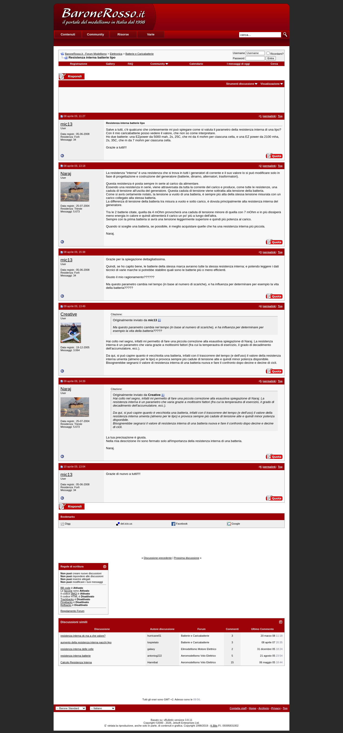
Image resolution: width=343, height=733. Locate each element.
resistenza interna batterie (76, 655)
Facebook (181, 523)
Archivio (263, 708)
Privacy (276, 708)
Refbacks (66, 605)
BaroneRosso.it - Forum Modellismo (86, 53)
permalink (269, 116)
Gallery (110, 63)
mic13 (66, 124)
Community (159, 63)
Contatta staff (238, 708)
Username (239, 53)
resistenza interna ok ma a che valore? (83, 635)
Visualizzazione (270, 83)
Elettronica (116, 53)
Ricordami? (275, 53)
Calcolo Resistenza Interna (76, 662)
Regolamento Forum (72, 611)
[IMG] (74, 593)
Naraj (66, 173)
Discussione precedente (158, 557)
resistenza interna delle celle (77, 649)
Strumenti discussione (240, 83)
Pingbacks (67, 602)
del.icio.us (126, 523)
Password (238, 58)
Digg (68, 523)
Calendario (196, 63)
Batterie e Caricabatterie (140, 53)
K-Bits (213, 725)
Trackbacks (67, 599)
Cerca (274, 63)
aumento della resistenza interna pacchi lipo (86, 642)
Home (252, 708)
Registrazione (78, 63)
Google (236, 523)
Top (285, 708)
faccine (68, 590)
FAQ (130, 63)
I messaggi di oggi (238, 63)
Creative (69, 314)
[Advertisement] (222, 17)
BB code (66, 587)
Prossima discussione (186, 557)
